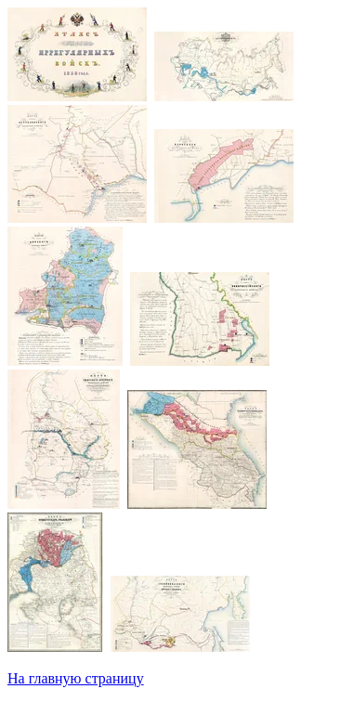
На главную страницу (75, 678)
